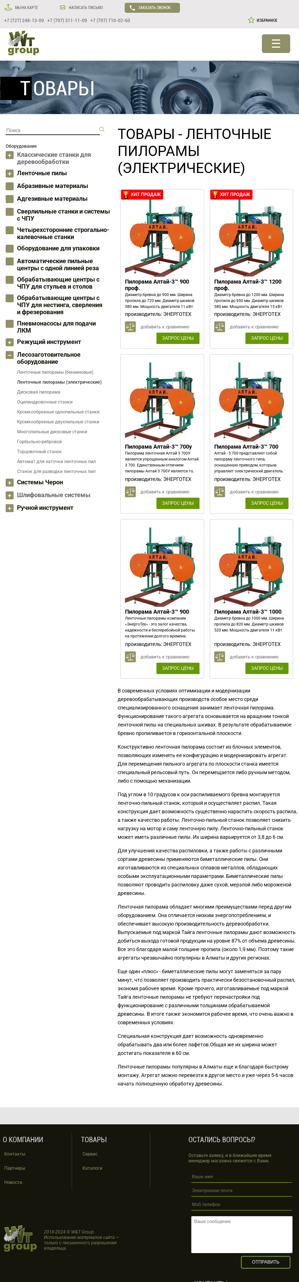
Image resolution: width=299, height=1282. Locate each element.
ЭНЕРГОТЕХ (177, 314)
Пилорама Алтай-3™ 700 (246, 446)
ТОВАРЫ (146, 134)
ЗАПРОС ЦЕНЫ (178, 338)
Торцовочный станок (39, 451)
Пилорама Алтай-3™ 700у (158, 446)
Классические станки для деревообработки (54, 158)
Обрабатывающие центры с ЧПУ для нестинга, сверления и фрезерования (59, 305)
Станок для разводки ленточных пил (56, 471)
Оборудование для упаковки (58, 248)
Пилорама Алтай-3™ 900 (157, 611)
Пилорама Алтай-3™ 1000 (247, 611)
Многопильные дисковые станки (52, 431)
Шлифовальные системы (53, 495)
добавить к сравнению (165, 327)
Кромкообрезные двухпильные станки (58, 421)
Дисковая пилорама (38, 392)
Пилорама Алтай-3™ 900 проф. (157, 285)
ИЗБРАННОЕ (266, 20)
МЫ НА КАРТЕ (26, 7)
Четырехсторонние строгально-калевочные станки (63, 233)
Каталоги (92, 1168)
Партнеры (14, 1168)
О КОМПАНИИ (23, 1140)
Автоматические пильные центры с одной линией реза (58, 264)
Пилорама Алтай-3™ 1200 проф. (247, 285)
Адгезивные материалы (52, 198)
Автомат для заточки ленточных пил (56, 461)
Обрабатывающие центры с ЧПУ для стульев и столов (58, 283)
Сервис (89, 1154)
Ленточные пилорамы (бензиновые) (55, 372)
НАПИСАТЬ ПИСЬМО (85, 7)
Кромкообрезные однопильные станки (58, 412)
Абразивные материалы (52, 185)
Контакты (14, 1154)
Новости (13, 1182)
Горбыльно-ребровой (39, 441)
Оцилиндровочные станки (45, 402)
